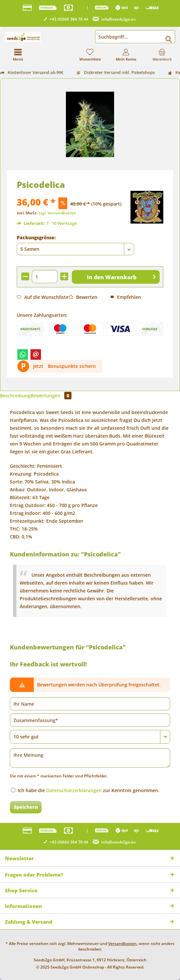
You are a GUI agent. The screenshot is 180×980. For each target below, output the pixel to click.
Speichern (26, 807)
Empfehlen (125, 297)
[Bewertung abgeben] (90, 737)
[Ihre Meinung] (90, 758)
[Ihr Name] (90, 703)
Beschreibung (15, 395)
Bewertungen (50, 395)
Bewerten (83, 297)
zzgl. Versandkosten (57, 213)
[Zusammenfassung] (90, 720)
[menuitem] (162, 54)
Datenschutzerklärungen (74, 790)
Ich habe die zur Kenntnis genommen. (88, 790)
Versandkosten (122, 943)
